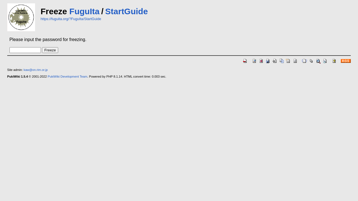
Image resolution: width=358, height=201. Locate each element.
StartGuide (126, 11)
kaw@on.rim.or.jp (36, 69)
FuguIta (84, 11)
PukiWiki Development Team (67, 76)
